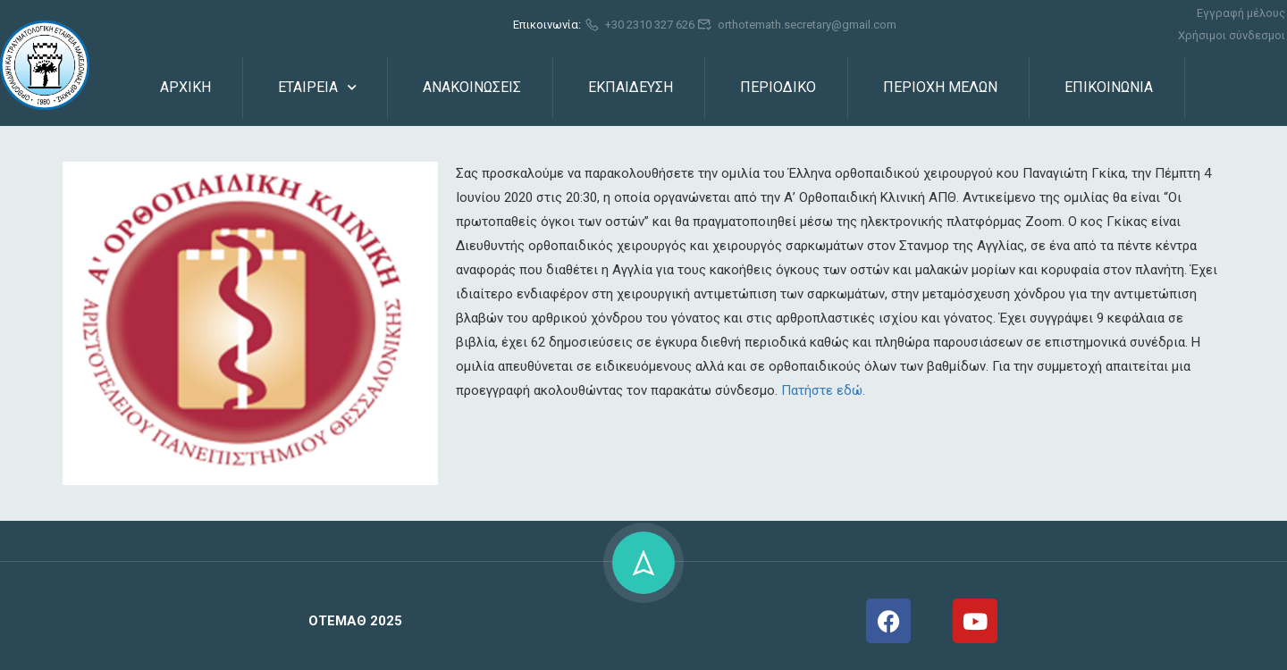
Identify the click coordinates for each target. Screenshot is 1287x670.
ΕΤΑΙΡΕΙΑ (308, 87)
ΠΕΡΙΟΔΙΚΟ (778, 87)
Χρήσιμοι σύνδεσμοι (1231, 35)
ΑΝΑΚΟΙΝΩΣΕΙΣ (472, 87)
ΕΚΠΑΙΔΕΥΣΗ (630, 87)
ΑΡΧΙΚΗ (185, 87)
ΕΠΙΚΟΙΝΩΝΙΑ (1108, 87)
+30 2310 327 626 (639, 24)
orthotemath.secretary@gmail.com (797, 24)
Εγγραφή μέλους (1241, 13)
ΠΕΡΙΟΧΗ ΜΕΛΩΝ (940, 87)
